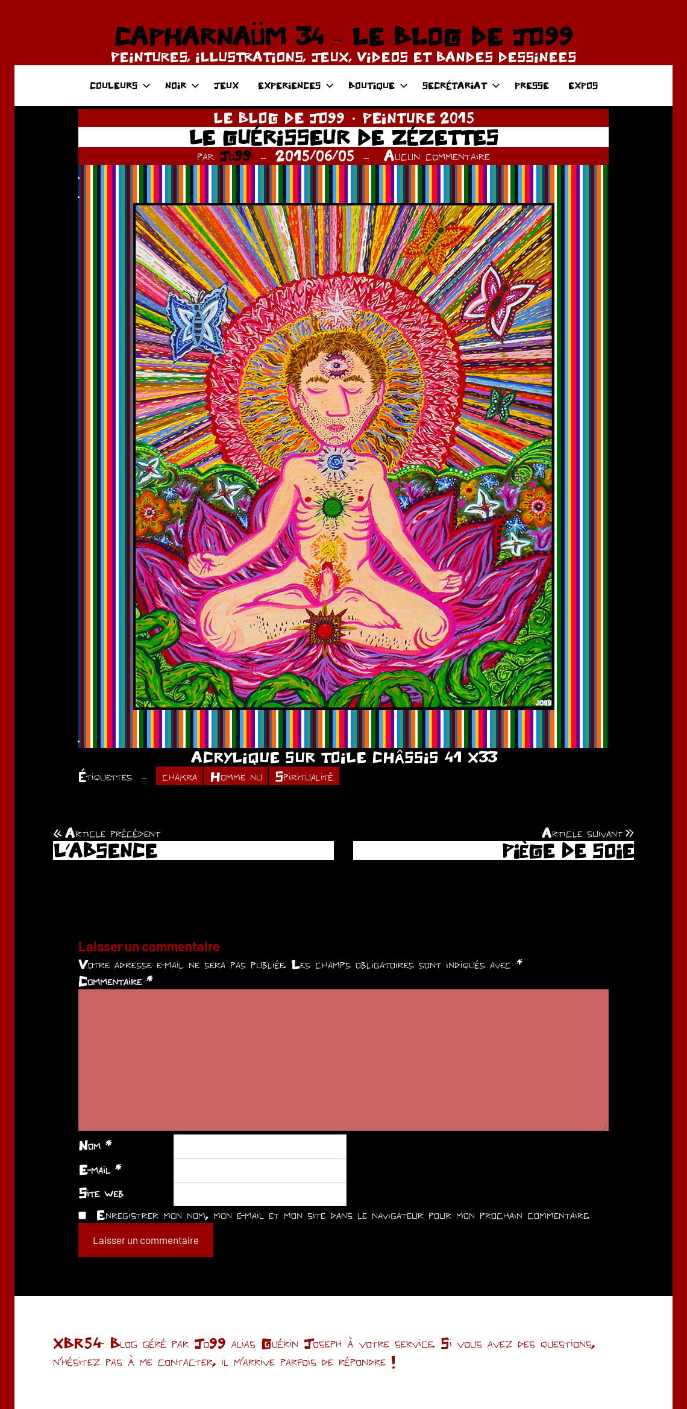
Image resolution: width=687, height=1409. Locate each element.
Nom (94, 1145)
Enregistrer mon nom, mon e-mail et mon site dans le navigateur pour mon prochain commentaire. (343, 1214)
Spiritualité (304, 776)
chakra (179, 776)
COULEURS (120, 85)
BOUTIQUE (378, 85)
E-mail (99, 1169)
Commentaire (115, 980)
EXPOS (583, 85)
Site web (101, 1192)
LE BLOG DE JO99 (279, 117)
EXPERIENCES (296, 85)
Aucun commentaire (437, 155)
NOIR (182, 85)
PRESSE (532, 85)
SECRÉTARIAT (461, 85)
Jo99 (235, 155)
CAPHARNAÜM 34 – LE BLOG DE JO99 (343, 36)
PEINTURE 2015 (418, 117)
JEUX (226, 85)
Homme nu (236, 776)
